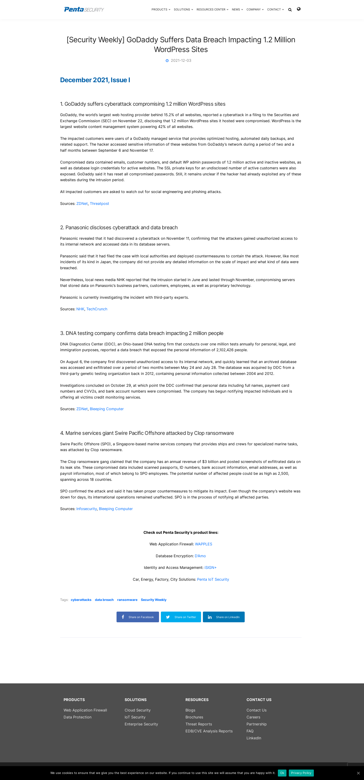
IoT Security (135, 717)
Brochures (194, 717)
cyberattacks (81, 600)
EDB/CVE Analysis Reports (209, 731)
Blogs (190, 710)
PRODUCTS (159, 9)
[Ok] (358, 773)
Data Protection (77, 717)
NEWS (236, 9)
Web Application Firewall (85, 710)
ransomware (127, 600)
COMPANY (254, 9)
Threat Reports (198, 724)
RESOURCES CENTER (211, 9)
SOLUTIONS (182, 9)
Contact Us (256, 710)
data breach (104, 600)
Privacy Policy (301, 773)
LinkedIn (254, 738)
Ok (282, 773)
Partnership (257, 724)
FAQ (250, 731)
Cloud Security (138, 710)
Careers (253, 717)
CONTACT (274, 9)
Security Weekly (153, 600)
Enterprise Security (141, 724)
